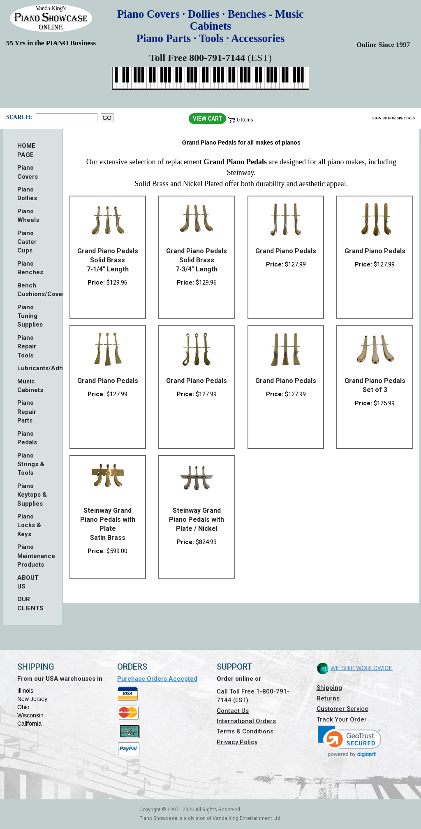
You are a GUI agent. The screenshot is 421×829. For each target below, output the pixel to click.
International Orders (246, 721)
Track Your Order (342, 719)
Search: (19, 117)
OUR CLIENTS (30, 603)
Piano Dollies (27, 194)
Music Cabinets (30, 386)
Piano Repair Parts (26, 411)
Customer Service (342, 708)
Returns (328, 698)
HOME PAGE (26, 150)
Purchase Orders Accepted (157, 678)
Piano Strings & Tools (30, 464)
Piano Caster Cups (27, 242)
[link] (350, 741)
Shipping (329, 687)
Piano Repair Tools (26, 346)
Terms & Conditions (245, 731)
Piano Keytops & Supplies (32, 494)
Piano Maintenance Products (32, 555)
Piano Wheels (28, 216)
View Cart (207, 118)
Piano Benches (30, 268)
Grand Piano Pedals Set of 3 (375, 385)
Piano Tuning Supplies (30, 316)
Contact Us (233, 711)
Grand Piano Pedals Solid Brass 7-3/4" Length (196, 260)
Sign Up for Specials (393, 118)
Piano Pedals (27, 438)
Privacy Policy (237, 742)
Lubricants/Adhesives (32, 368)
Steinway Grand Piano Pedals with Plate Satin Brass (107, 524)
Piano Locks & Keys (29, 525)
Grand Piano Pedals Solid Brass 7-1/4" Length (107, 260)
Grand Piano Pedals (285, 251)
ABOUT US (28, 582)
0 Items (245, 120)
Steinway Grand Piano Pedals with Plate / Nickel (196, 519)
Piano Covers (27, 172)
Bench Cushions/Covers (32, 290)
